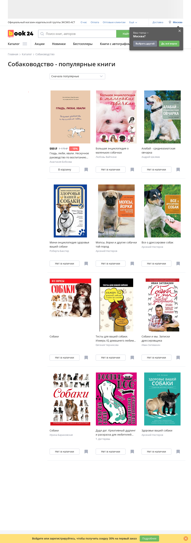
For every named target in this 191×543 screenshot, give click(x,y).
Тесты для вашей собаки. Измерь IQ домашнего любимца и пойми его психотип (116, 339)
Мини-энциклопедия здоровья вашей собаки (69, 244)
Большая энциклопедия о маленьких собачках (112, 150)
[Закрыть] (186, 538)
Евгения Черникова (107, 345)
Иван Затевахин (151, 345)
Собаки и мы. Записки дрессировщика (156, 338)
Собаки (54, 336)
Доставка (158, 22)
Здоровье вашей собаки (157, 430)
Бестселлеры (83, 44)
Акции (40, 44)
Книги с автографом (115, 44)
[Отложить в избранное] (86, 170)
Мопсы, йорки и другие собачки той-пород (116, 244)
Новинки (59, 44)
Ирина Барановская (61, 434)
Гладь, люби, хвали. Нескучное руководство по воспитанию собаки (69, 155)
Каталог (17, 44)
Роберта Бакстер (59, 251)
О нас (84, 22)
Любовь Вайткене (106, 157)
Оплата (95, 22)
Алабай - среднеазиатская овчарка (158, 150)
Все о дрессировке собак (157, 242)
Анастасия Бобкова (61, 161)
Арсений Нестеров (106, 251)
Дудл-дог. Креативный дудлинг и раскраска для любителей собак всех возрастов (116, 433)
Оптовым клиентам (114, 22)
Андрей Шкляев (151, 157)
